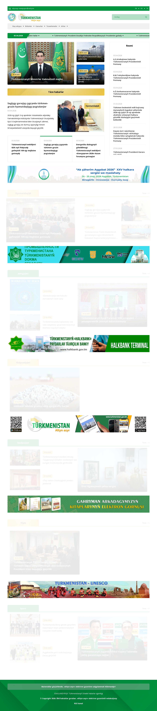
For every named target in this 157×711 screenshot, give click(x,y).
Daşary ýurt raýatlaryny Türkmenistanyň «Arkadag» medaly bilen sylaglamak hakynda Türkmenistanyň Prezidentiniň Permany (128, 136)
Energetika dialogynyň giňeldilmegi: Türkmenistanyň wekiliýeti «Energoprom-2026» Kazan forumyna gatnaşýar (88, 150)
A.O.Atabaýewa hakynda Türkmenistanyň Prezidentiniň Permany (127, 61)
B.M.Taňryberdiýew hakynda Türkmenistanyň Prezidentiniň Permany (127, 77)
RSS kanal (78, 703)
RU (142, 9)
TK (147, 9)
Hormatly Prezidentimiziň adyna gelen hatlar (89, 58)
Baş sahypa (17, 26)
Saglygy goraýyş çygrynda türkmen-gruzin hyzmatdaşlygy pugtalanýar (28, 106)
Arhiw (63, 26)
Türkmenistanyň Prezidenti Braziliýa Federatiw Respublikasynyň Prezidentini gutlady (88, 78)
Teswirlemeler (51, 26)
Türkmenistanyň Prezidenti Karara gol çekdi (129, 153)
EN (136, 9)
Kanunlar (39, 26)
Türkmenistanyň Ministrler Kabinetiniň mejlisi (37, 79)
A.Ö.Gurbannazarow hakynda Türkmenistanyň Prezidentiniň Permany (127, 94)
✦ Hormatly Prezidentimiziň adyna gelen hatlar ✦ (34, 35)
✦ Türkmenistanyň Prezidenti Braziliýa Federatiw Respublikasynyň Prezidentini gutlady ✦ (102, 35)
